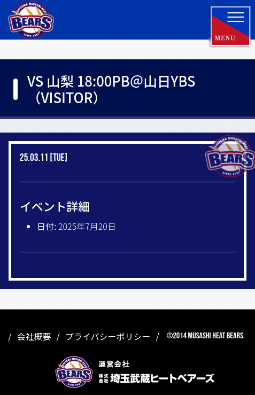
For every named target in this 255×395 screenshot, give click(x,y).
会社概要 (34, 336)
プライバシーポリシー (108, 336)
